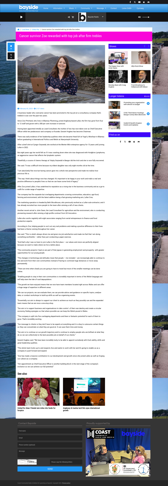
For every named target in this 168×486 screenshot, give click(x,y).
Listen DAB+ (127, 8)
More (147, 96)
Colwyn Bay (36, 29)
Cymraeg (140, 8)
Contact (114, 8)
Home (45, 8)
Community (85, 8)
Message (100, 8)
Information (57, 8)
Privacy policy (66, 483)
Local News (26, 29)
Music (71, 8)
